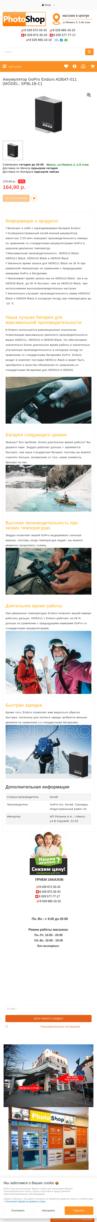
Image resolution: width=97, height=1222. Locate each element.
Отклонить (18, 1210)
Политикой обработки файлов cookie (25, 1201)
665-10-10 (64, 30)
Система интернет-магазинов (72, 1219)
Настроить (48, 1210)
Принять (79, 1210)
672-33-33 (35, 30)
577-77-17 (64, 35)
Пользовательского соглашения (60, 1026)
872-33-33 (36, 35)
